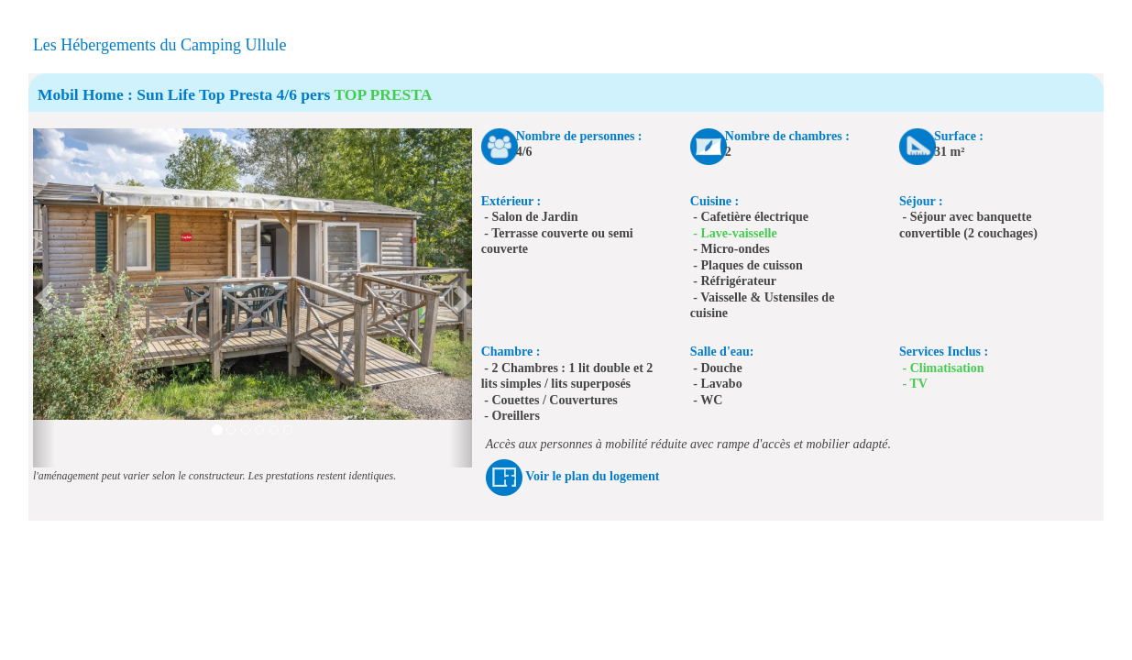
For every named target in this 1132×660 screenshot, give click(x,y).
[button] (44, 298)
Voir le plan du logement (592, 476)
